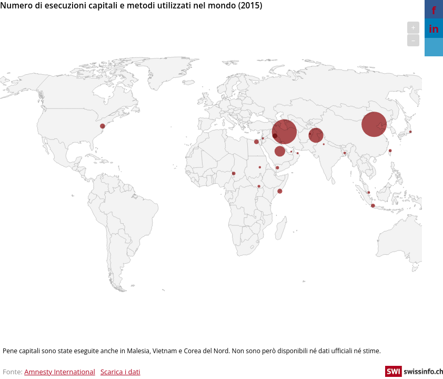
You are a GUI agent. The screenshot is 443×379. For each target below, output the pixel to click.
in (434, 29)
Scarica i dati (120, 371)
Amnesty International (59, 371)
